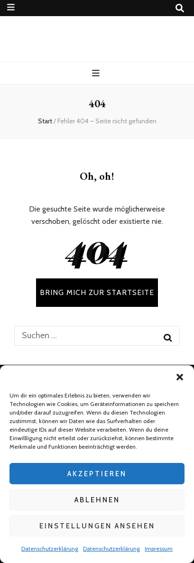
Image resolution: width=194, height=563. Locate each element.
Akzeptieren (97, 474)
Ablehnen (97, 500)
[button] (180, 377)
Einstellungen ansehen (97, 526)
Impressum (159, 548)
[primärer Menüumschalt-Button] (97, 73)
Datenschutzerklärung (49, 548)
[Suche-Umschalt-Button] (180, 8)
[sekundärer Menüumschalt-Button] (11, 7)
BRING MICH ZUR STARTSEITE (97, 292)
